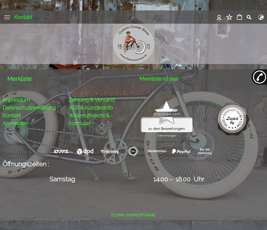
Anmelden (15, 123)
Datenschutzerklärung (29, 108)
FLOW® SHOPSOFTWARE (133, 215)
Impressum (16, 100)
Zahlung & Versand (91, 100)
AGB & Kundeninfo (91, 108)
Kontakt (23, 17)
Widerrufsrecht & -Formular (91, 119)
